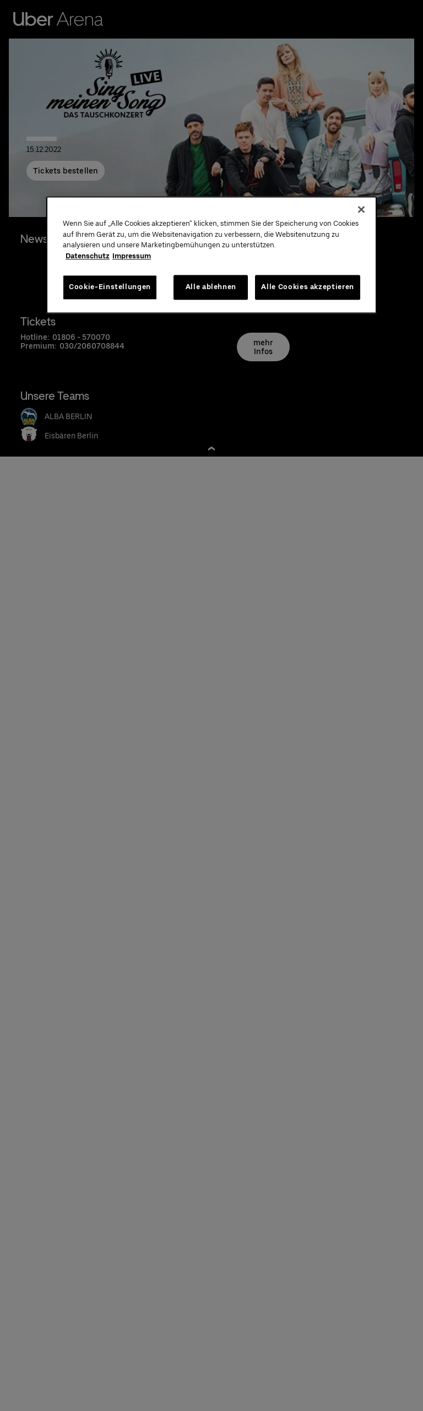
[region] (211, 255)
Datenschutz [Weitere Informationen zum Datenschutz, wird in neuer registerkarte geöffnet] (88, 256)
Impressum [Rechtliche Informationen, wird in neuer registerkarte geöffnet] (131, 256)
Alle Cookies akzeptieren (307, 287)
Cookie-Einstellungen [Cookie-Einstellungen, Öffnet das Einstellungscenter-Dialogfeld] (110, 287)
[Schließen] (361, 210)
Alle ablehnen (211, 287)
